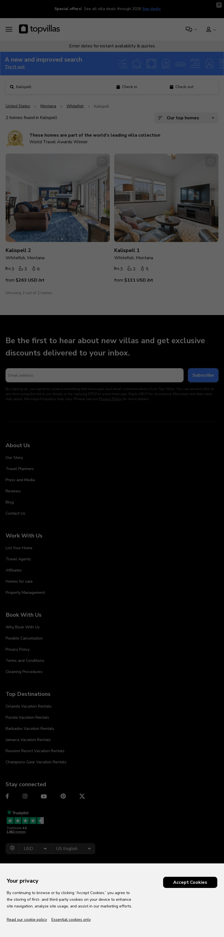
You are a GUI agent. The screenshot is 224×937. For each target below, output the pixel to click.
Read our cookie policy (27, 919)
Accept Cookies (190, 882)
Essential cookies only (71, 919)
